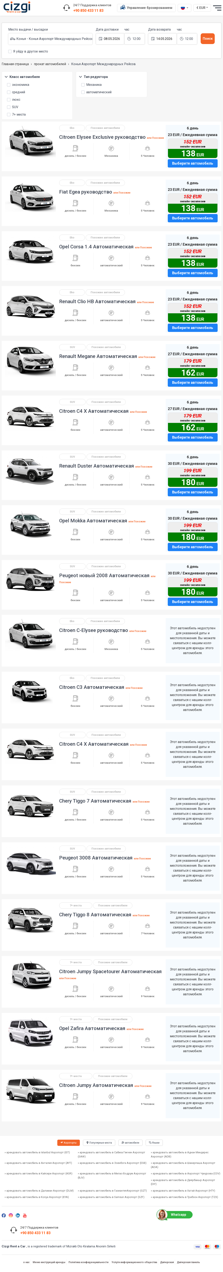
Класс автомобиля (22, 77)
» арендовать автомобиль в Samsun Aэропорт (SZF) (111, 1197)
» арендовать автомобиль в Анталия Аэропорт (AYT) (38, 1162)
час (126, 29)
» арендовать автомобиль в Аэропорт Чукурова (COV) (185, 1173)
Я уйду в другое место (28, 51)
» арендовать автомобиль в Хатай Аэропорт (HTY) (183, 1190)
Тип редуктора (93, 77)
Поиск (208, 39)
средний (16, 92)
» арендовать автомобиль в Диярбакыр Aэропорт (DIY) (183, 1182)
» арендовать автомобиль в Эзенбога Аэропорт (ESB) (112, 1162)
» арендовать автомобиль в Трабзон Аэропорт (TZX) (184, 1197)
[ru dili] (184, 8)
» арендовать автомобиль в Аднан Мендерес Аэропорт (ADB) (180, 1154)
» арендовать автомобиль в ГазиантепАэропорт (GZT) (112, 1190)
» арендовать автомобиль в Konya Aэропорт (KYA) (37, 1197)
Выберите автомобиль (192, 163)
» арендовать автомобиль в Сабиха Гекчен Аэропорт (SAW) (111, 1154)
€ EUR (203, 8)
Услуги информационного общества (134, 1262)
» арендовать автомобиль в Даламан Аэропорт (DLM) (39, 1190)
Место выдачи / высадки (28, 29)
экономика (18, 84)
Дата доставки (107, 29)
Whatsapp (173, 1214)
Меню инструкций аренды (49, 1262)
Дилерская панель (188, 1262)
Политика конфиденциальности (88, 1262)
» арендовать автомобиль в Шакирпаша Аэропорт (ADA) (183, 1165)
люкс (13, 99)
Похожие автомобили (105, 127)
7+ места (16, 114)
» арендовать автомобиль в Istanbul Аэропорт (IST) (37, 1152)
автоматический (96, 92)
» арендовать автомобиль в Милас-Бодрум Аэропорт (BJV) (112, 1175)
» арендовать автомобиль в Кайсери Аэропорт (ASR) (38, 1173)
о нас (26, 1262)
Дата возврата (159, 29)
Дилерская (167, 1262)
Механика (91, 84)
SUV (12, 106)
